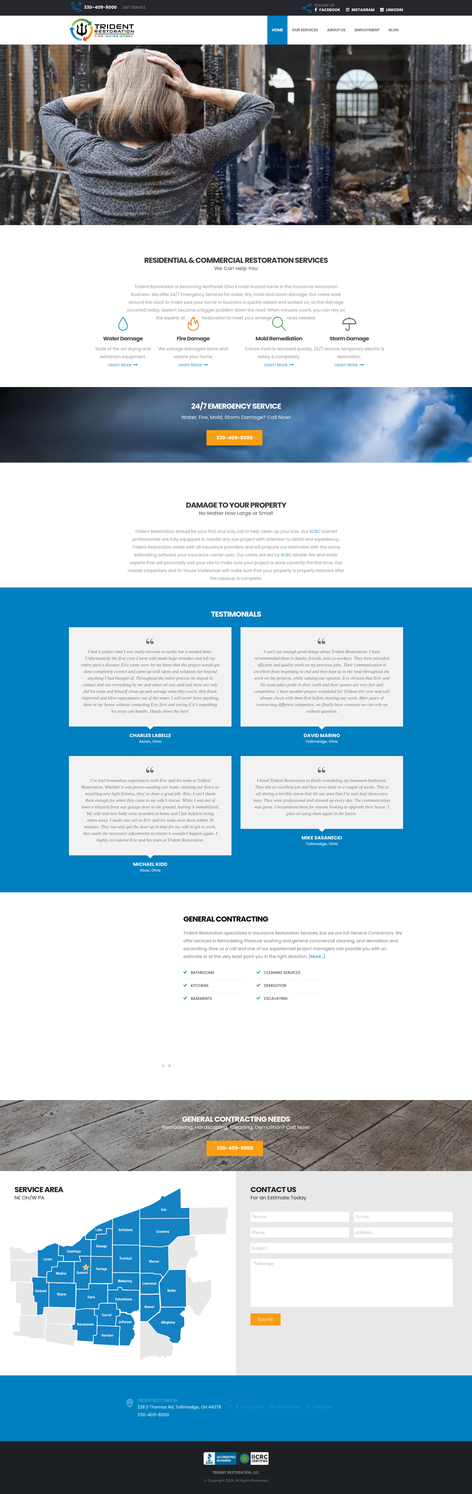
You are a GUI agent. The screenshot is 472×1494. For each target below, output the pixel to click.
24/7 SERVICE (134, 7)
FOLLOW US (324, 5)
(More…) (317, 956)
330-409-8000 (100, 7)
